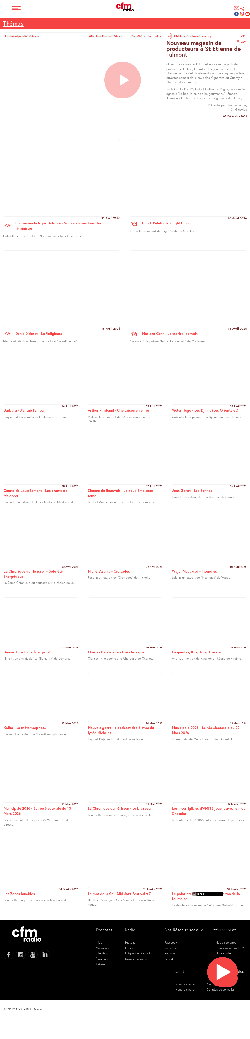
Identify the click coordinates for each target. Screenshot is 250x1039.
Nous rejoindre (184, 989)
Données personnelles (221, 989)
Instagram (171, 948)
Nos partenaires (226, 942)
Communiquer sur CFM (230, 948)
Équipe (129, 948)
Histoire (130, 942)
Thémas (13, 23)
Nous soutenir (225, 953)
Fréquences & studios (139, 953)
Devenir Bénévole (136, 959)
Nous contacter (185, 984)
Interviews (102, 953)
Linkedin (170, 959)
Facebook (171, 942)
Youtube (170, 953)
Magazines (102, 948)
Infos (99, 942)
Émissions (102, 959)
